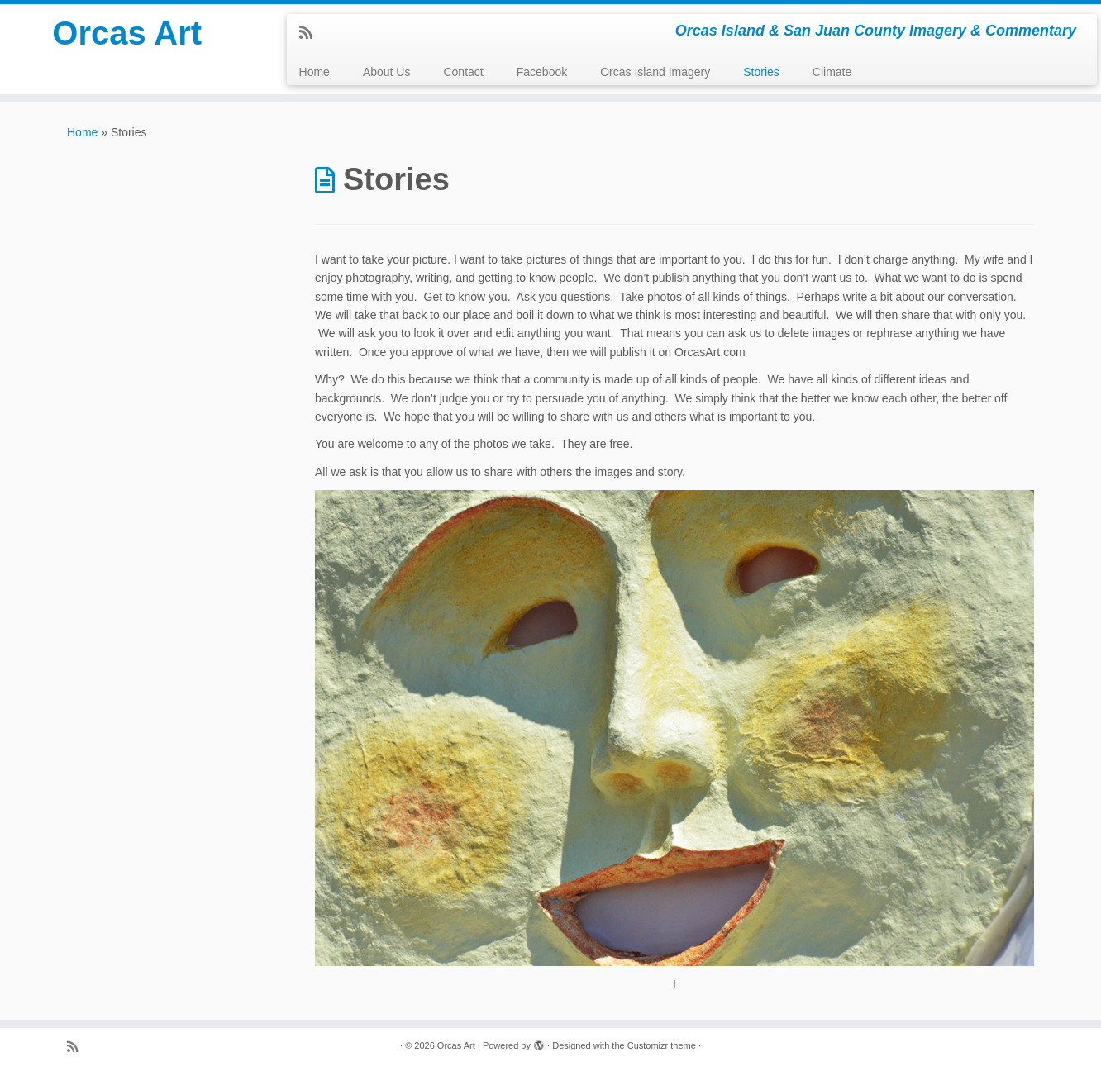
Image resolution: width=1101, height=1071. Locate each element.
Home (314, 72)
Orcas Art (127, 33)
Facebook (542, 72)
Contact (463, 72)
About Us (387, 72)
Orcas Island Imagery (655, 72)
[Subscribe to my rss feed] (311, 33)
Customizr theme (661, 1045)
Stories (761, 72)
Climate (832, 72)
